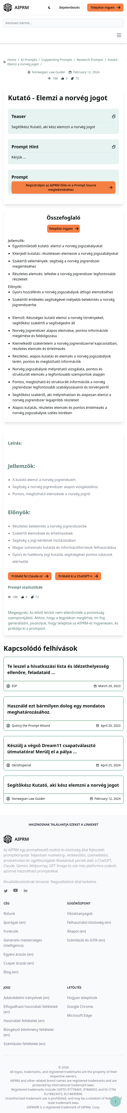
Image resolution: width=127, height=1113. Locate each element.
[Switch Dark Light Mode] (49, 7)
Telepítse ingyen (106, 7)
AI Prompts (29, 60)
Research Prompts (90, 60)
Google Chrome (80, 1006)
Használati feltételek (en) (24, 1020)
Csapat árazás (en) (19, 963)
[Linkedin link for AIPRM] (26, 891)
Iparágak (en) (15, 922)
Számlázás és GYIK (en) (86, 940)
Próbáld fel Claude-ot (30, 576)
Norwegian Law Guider (48, 72)
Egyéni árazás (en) (18, 954)
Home (12, 60)
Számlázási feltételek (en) (24, 1043)
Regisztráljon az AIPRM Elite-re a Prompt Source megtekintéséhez (69, 187)
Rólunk (9, 913)
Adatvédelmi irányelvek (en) (26, 997)
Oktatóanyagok (79, 913)
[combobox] (63, 23)
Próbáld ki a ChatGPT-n (79, 576)
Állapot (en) (76, 931)
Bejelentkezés (69, 7)
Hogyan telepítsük (82, 997)
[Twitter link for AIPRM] (6, 891)
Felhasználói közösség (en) (89, 922)
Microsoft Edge (79, 1015)
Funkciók (11, 931)
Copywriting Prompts (57, 60)
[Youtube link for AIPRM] (16, 891)
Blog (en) (11, 972)
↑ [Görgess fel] (115, 1101)
